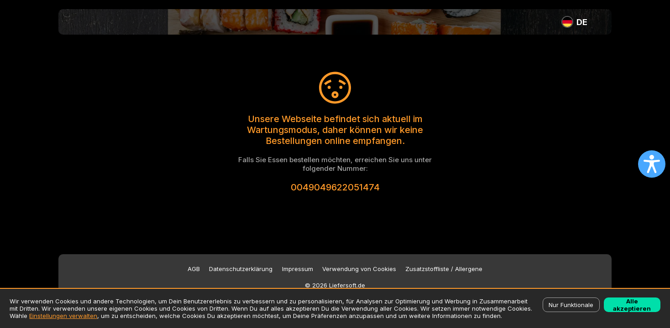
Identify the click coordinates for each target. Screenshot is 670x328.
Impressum (297, 269)
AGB (194, 269)
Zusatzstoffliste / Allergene (443, 269)
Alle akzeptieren (632, 304)
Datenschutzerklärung (240, 269)
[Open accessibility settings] (651, 164)
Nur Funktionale (571, 304)
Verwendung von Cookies (359, 269)
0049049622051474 (335, 187)
